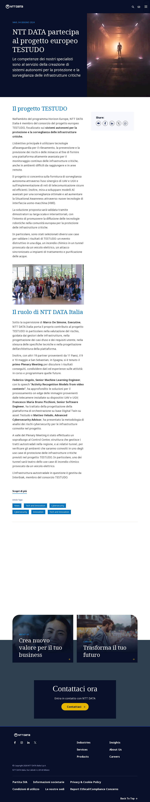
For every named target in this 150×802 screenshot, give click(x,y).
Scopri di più (19, 491)
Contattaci (77, 706)
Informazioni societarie (48, 782)
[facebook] (105, 123)
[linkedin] (111, 123)
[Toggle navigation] (147, 6)
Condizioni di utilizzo (25, 789)
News (17, 505)
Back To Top (129, 798)
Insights (114, 742)
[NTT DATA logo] (12, 6)
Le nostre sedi (54, 789)
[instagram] (21, 742)
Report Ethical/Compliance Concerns (94, 789)
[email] (98, 123)
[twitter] (118, 123)
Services (82, 749)
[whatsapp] (125, 123)
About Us (115, 749)
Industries (84, 742)
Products (83, 756)
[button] (135, 7)
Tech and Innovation (35, 505)
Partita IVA (19, 782)
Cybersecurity (57, 505)
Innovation (38, 511)
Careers (114, 756)
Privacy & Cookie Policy (85, 782)
